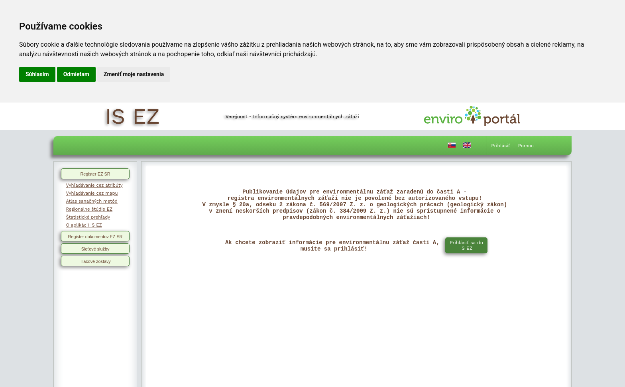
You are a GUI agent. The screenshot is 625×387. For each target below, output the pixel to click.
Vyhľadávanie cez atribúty (94, 185)
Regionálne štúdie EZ (89, 209)
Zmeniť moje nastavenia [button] (134, 74)
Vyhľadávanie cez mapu (92, 193)
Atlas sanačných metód (92, 201)
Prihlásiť (500, 145)
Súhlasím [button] (37, 74)
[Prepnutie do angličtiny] (467, 147)
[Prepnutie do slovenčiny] (452, 147)
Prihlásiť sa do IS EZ (466, 252)
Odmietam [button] (76, 74)
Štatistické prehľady (88, 217)
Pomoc (526, 145)
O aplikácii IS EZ (84, 225)
